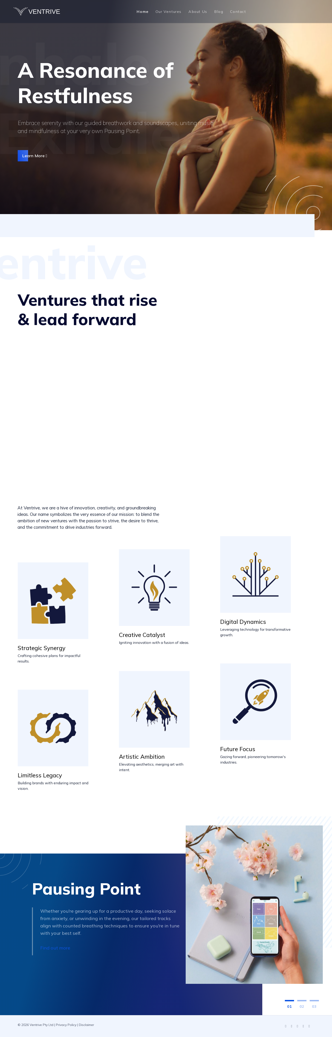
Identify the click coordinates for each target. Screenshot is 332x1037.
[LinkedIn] (285, 1026)
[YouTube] (291, 1026)
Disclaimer (86, 1025)
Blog (218, 11)
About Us (197, 11)
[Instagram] (297, 1026)
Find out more (55, 948)
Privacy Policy (66, 1025)
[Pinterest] (309, 1026)
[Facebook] (303, 1026)
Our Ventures (169, 11)
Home (142, 11)
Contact (238, 11)
